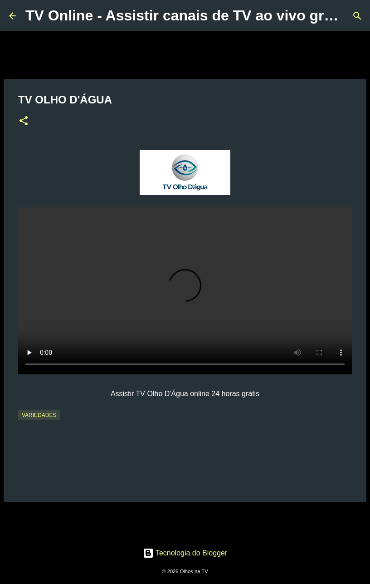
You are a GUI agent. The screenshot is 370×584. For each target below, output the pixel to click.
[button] (23, 121)
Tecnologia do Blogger (185, 553)
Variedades (39, 415)
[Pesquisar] (357, 16)
